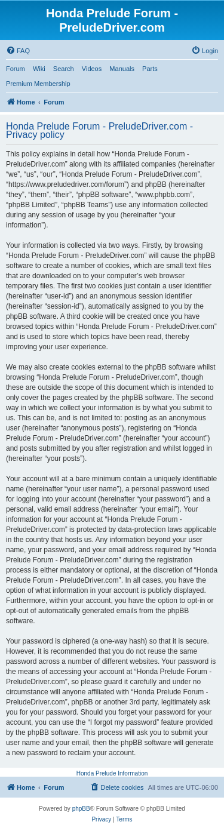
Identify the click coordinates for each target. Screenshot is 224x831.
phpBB (81, 808)
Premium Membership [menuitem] (38, 83)
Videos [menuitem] (92, 68)
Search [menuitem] (63, 68)
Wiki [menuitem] (39, 68)
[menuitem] (18, 51)
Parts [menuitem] (150, 68)
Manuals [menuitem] (121, 68)
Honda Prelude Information (112, 773)
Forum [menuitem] (15, 68)
